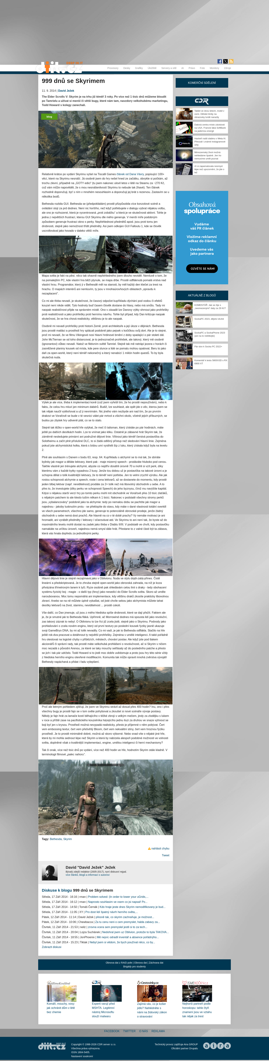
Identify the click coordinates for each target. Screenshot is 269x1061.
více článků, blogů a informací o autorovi (88, 874)
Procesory (112, 68)
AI (182, 68)
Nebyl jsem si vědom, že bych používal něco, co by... (122, 942)
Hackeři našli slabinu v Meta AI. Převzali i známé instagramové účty (210, 141)
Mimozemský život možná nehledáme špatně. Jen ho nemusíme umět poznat (207, 155)
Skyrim (67, 839)
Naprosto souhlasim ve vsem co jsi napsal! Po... (118, 901)
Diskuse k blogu (57, 890)
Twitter (129, 1031)
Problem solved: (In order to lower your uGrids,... (118, 896)
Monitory (214, 68)
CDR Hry (202, 101)
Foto (202, 68)
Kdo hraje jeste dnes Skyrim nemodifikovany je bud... (132, 906)
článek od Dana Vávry (130, 174)
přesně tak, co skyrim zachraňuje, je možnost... (125, 917)
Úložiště (152, 68)
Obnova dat (140, 962)
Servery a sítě (168, 68)
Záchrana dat (156, 962)
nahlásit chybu (160, 848)
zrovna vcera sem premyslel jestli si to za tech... (117, 927)
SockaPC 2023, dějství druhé (209, 319)
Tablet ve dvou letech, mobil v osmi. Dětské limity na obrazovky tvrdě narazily (209, 114)
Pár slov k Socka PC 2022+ (208, 346)
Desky (126, 68)
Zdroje (227, 68)
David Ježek (66, 90)
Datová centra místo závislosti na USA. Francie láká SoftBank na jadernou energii (210, 127)
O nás (143, 1031)
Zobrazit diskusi (51, 947)
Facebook (112, 1031)
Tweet (165, 855)
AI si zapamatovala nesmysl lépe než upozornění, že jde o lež (209, 169)
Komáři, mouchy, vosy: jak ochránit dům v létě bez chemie (61, 1008)
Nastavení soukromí (82, 1056)
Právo (192, 68)
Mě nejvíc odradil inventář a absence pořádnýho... (128, 937)
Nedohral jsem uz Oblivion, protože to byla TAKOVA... (135, 932)
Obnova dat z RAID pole (119, 962)
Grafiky (139, 68)
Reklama (158, 1031)
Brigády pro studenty (134, 966)
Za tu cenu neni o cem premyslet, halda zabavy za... (127, 922)
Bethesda (56, 839)
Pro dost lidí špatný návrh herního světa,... (111, 912)
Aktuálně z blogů (202, 295)
